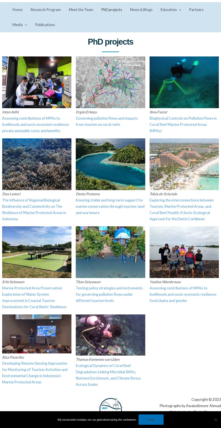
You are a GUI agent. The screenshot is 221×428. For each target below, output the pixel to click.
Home (17, 9)
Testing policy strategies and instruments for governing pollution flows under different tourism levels (109, 294)
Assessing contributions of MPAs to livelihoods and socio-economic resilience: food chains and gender (183, 294)
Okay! (151, 419)
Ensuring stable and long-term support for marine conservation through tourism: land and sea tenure (110, 206)
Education (167, 9)
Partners (192, 9)
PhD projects (109, 9)
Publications (44, 24)
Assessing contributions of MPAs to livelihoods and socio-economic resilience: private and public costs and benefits (35, 124)
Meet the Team (79, 9)
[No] (215, 419)
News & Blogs (138, 9)
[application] (175, 9)
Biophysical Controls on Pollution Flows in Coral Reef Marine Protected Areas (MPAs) (183, 124)
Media (19, 24)
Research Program (45, 9)
